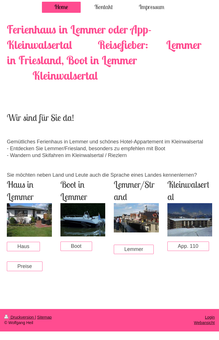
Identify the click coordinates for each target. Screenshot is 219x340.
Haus (23, 246)
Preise (24, 266)
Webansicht (204, 322)
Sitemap (44, 317)
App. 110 (188, 246)
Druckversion (19, 317)
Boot (76, 246)
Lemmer (133, 249)
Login (210, 317)
